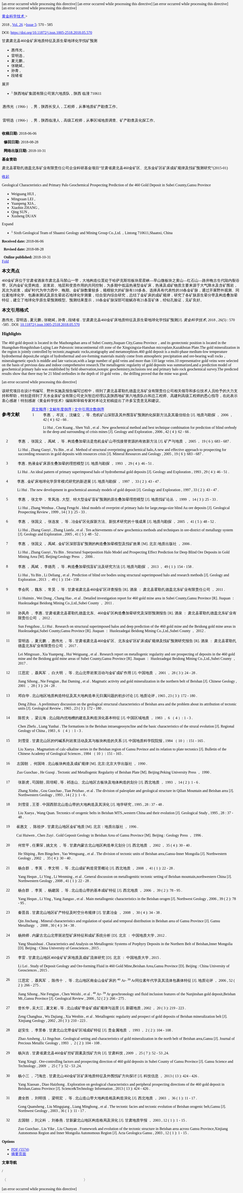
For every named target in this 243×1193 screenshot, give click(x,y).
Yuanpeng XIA (23, 203)
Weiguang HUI (23, 194)
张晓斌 (17, 66)
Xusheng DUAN (23, 216)
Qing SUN (19, 212)
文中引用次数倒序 (89, 409)
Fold (5, 261)
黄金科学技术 (13, 16)
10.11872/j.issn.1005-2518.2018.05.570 (50, 325)
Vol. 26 (17, 25)
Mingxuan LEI (22, 199)
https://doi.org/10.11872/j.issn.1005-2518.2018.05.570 (51, 33)
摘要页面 (18, 1154)
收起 (5, 177)
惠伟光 (17, 50)
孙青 (15, 71)
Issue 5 (31, 25)
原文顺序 (39, 409)
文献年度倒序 (60, 409)
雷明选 (17, 56)
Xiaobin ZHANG (24, 208)
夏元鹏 (17, 61)
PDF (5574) (20, 1149)
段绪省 (16, 75)
